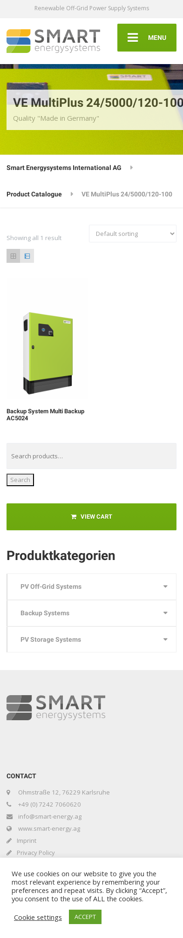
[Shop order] (132, 233)
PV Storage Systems (50, 639)
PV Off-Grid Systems (50, 586)
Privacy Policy (36, 852)
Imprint (26, 840)
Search (20, 480)
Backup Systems (44, 613)
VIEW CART (91, 516)
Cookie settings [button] (38, 917)
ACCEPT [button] (85, 916)
